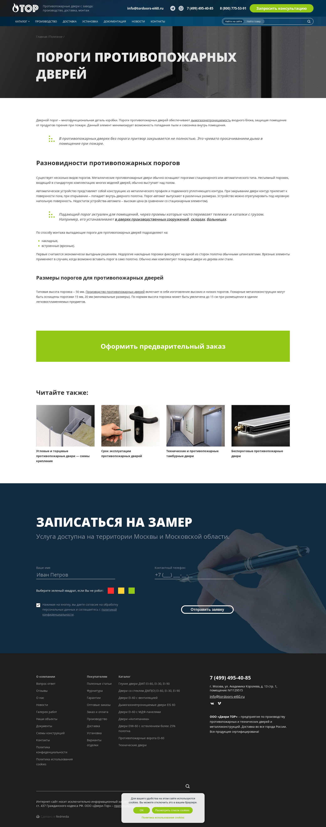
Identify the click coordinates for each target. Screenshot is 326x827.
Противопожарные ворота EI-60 (141, 738)
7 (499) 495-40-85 (200, 8)
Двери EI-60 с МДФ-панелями (140, 712)
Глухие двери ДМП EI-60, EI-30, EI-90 (144, 684)
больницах (216, 219)
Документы (44, 726)
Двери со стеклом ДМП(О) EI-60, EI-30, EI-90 (149, 691)
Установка (94, 733)
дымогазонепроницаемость (211, 120)
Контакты (43, 740)
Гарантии (94, 698)
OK (142, 810)
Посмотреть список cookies (172, 810)
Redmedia (62, 816)
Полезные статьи (99, 684)
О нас (40, 698)
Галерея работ (46, 712)
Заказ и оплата (97, 712)
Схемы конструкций (50, 733)
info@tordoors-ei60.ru (145, 8)
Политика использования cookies (163, 817)
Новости (42, 705)
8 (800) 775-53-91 (233, 8)
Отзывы (42, 691)
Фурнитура (95, 691)
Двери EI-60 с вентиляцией (138, 698)
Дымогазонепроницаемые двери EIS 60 (147, 705)
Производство (97, 719)
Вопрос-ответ (46, 684)
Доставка (93, 726)
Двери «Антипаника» (134, 719)
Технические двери (133, 745)
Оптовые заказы (99, 705)
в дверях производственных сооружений (152, 219)
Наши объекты (46, 719)
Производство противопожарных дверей (115, 292)
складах (198, 219)
